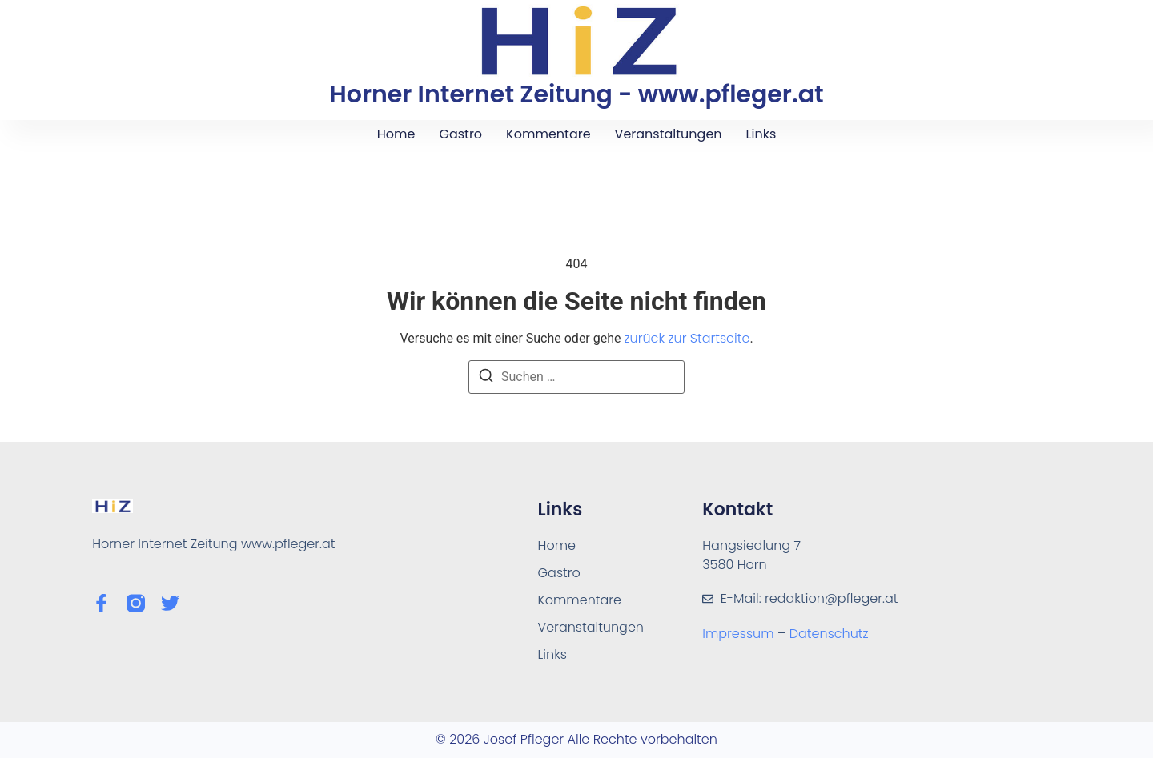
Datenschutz (829, 633)
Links (761, 134)
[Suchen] (486, 378)
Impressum (739, 633)
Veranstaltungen (668, 134)
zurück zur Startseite (686, 338)
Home (396, 134)
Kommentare (548, 134)
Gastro (460, 134)
